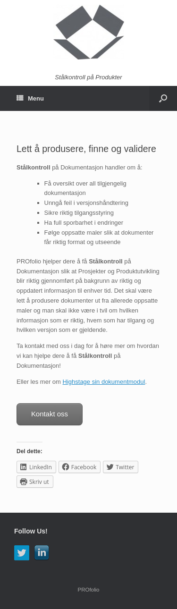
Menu (30, 98)
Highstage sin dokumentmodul (104, 381)
